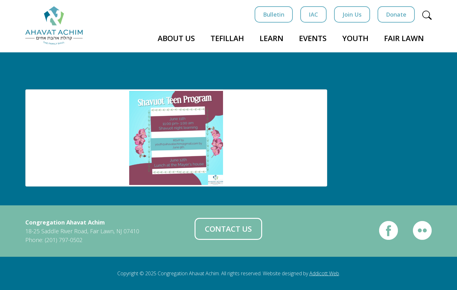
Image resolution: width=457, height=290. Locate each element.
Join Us (352, 14)
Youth (355, 38)
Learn (271, 38)
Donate (396, 14)
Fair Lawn (404, 38)
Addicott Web (324, 273)
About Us (176, 38)
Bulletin (273, 14)
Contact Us (228, 229)
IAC (313, 14)
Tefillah (227, 38)
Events (313, 38)
